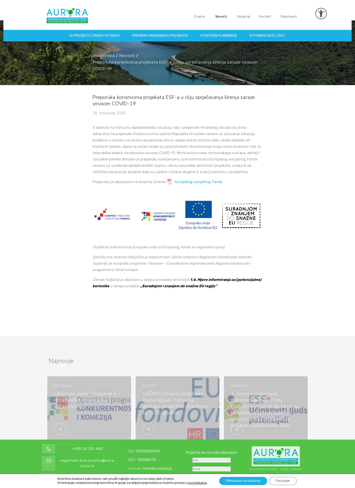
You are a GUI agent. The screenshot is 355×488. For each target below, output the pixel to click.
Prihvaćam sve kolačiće (243, 481)
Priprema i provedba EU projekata (160, 32)
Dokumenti (289, 13)
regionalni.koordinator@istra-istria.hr (99, 463)
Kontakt (265, 13)
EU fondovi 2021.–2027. (267, 32)
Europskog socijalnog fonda (198, 182)
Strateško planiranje (219, 32)
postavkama (197, 483)
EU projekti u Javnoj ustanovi (95, 32)
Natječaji (243, 13)
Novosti (221, 13)
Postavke (283, 481)
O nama (199, 13)
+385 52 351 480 (98, 449)
